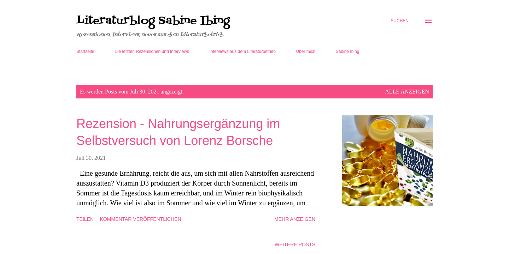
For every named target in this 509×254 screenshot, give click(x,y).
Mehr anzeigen (294, 219)
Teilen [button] (85, 219)
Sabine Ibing (347, 51)
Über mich (305, 51)
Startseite (85, 51)
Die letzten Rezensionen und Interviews (152, 51)
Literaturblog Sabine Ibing (153, 21)
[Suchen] (400, 21)
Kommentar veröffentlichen (140, 219)
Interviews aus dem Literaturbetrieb (243, 51)
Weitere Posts (295, 244)
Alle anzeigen (407, 92)
